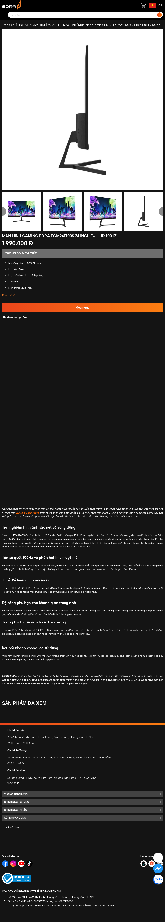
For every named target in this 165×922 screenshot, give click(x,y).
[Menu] (4, 14)
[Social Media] (5, 863)
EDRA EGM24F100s (27, 513)
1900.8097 (13, 743)
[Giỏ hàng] (143, 5)
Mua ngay (82, 307)
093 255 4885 (15, 763)
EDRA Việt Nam (11, 827)
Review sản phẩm (15, 317)
